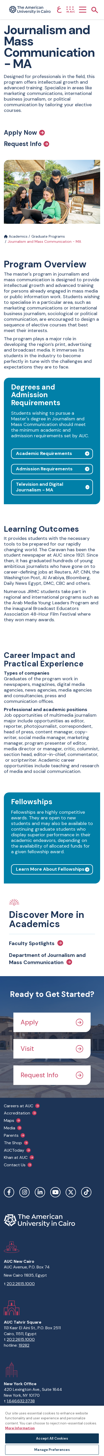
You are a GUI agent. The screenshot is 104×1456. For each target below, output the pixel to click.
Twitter (71, 1192)
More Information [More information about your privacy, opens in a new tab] (20, 1428)
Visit (52, 1048)
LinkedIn (40, 1192)
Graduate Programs (48, 236)
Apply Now (24, 133)
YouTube (55, 1192)
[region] (52, 1430)
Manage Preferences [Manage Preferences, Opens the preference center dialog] (52, 1450)
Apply (52, 1022)
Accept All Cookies (52, 1438)
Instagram (24, 1192)
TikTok (86, 1192)
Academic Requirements (44, 453)
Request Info (26, 144)
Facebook (9, 1192)
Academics (16, 236)
